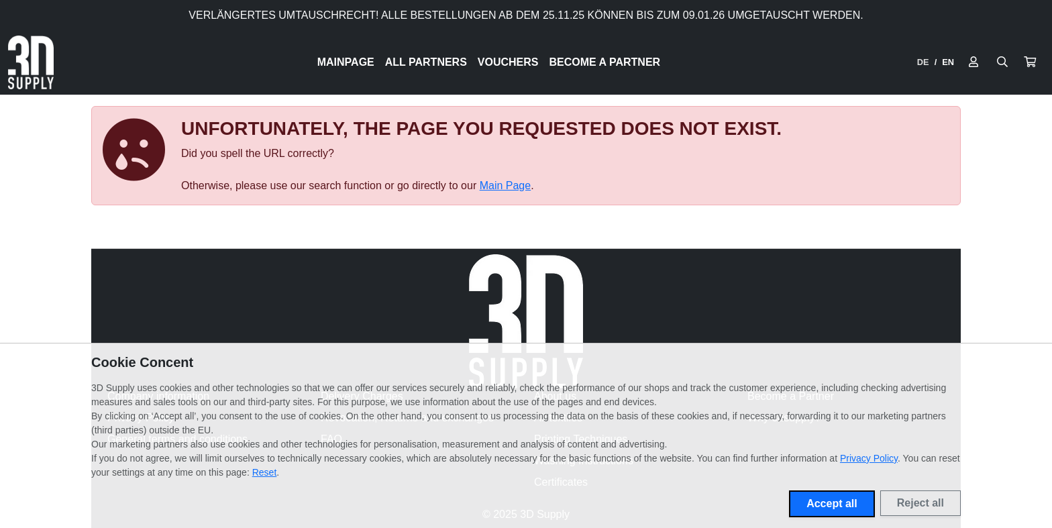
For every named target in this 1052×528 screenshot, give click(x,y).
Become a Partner (605, 62)
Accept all (831, 503)
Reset (264, 472)
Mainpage (345, 62)
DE (923, 62)
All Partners (426, 62)
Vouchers (508, 62)
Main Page (505, 185)
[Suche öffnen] (1002, 62)
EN (948, 62)
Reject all (920, 503)
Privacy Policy (869, 458)
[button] (1030, 62)
